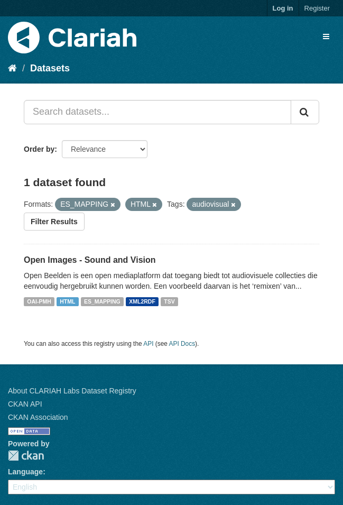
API (148, 343)
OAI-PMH (39, 301)
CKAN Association (38, 417)
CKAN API (25, 404)
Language (25, 471)
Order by (39, 149)
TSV (169, 301)
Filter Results (54, 221)
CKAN (26, 455)
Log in (283, 8)
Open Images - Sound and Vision (90, 259)
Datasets (50, 68)
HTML (67, 301)
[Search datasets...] (157, 112)
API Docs (182, 343)
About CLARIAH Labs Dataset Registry (72, 391)
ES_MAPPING (102, 301)
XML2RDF (142, 301)
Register (317, 8)
